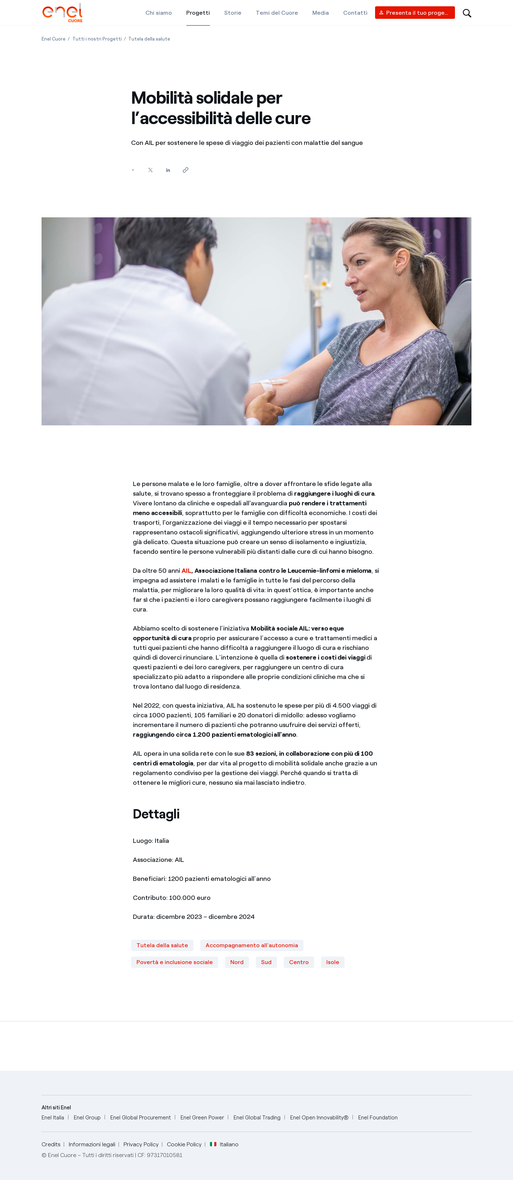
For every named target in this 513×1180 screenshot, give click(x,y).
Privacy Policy (141, 1144)
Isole (332, 962)
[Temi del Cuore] (277, 12)
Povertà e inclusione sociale (174, 962)
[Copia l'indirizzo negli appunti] (185, 170)
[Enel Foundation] (378, 1118)
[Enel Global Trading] (257, 1118)
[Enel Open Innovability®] (319, 1118)
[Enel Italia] (53, 1118)
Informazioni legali (92, 1144)
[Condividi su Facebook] (133, 170)
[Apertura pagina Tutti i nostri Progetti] (97, 39)
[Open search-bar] (467, 12)
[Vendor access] (415, 12)
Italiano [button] (224, 1144)
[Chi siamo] (158, 12)
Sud (266, 962)
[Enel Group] (87, 1118)
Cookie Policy (184, 1144)
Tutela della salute (162, 945)
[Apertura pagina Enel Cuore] (54, 39)
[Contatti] (355, 12)
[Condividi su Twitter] (150, 170)
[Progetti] (198, 12)
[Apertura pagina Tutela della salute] (149, 39)
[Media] (320, 12)
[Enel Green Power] (202, 1118)
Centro (299, 962)
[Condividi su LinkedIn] (168, 170)
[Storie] (232, 12)
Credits (51, 1144)
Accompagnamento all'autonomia (252, 945)
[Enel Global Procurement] (140, 1118)
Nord (237, 962)
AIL (186, 571)
